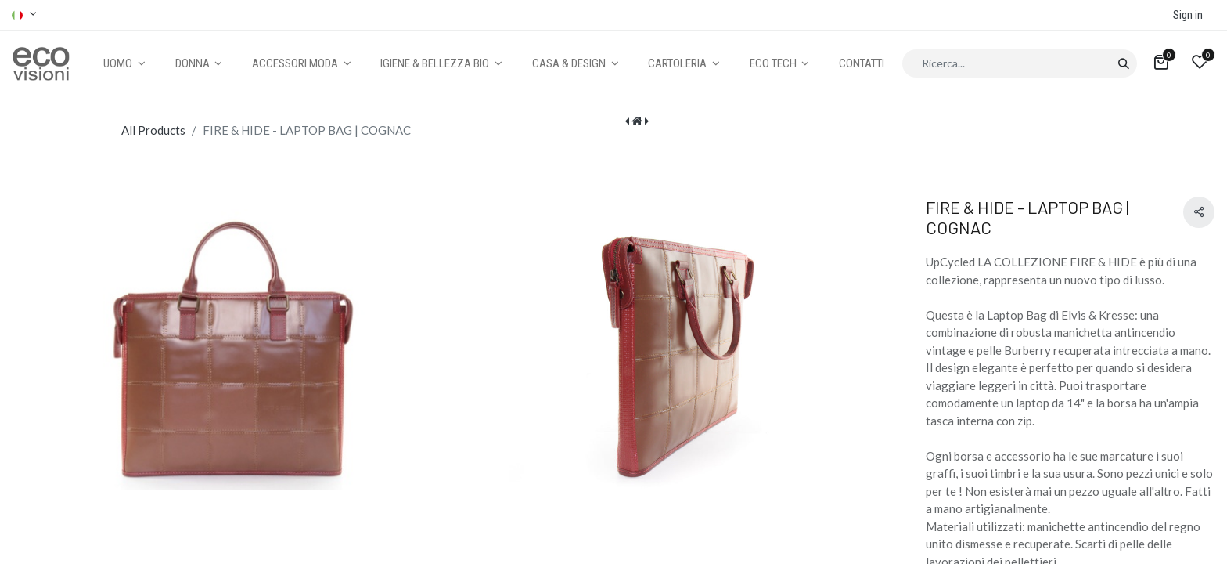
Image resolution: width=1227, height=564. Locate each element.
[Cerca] (1123, 63)
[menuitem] (861, 63)
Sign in (1188, 15)
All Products (153, 130)
